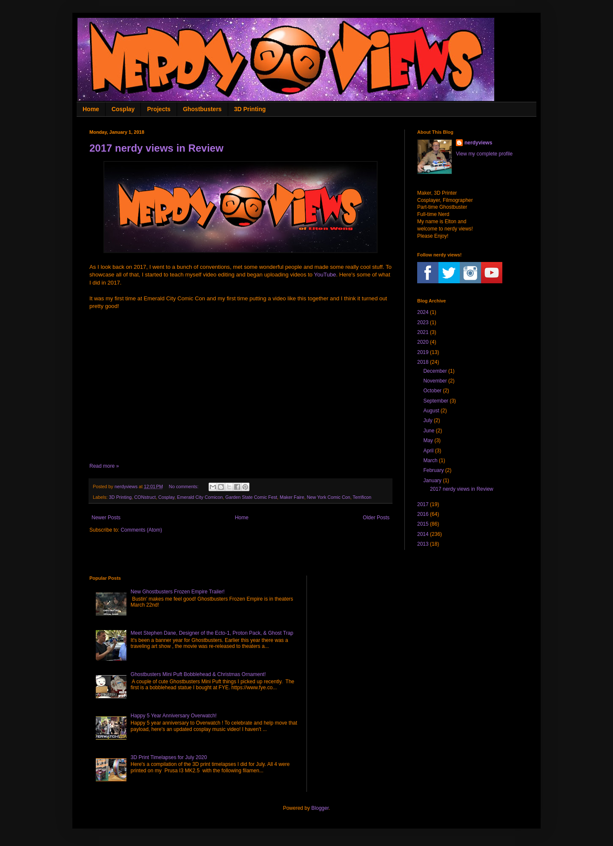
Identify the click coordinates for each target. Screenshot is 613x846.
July (427, 420)
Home (91, 109)
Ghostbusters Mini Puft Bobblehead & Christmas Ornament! (198, 674)
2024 (423, 312)
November (435, 381)
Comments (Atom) (141, 530)
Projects (158, 109)
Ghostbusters (202, 109)
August (431, 411)
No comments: (184, 486)
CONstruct (144, 497)
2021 (423, 332)
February (433, 470)
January (432, 480)
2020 (423, 342)
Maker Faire (292, 497)
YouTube (325, 274)
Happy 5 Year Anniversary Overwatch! (174, 716)
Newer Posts (106, 518)
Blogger (320, 808)
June (428, 431)
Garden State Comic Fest (251, 497)
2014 (423, 534)
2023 (423, 322)
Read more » (104, 466)
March (430, 460)
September (435, 401)
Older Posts (376, 518)
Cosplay (123, 109)
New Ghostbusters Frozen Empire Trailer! (178, 592)
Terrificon (362, 497)
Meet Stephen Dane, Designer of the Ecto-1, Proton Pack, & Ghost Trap (212, 633)
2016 (423, 514)
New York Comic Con (328, 497)
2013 (423, 544)
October (432, 391)
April (428, 451)
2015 (423, 524)
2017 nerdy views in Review (156, 148)
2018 (423, 362)
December (435, 371)
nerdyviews (478, 143)
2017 (423, 504)
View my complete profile (484, 154)
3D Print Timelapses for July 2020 (169, 757)
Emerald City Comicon (200, 497)
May (428, 440)
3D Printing (250, 109)
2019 (423, 352)
